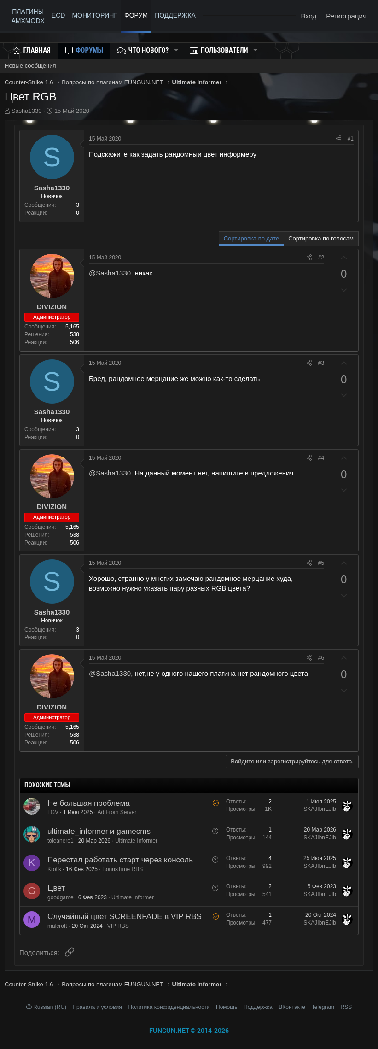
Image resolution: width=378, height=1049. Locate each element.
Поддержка (258, 1007)
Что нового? (148, 50)
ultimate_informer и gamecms (99, 831)
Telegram (323, 1007)
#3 (321, 363)
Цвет (56, 888)
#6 (321, 658)
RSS (346, 1007)
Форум (136, 15)
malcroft (57, 926)
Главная (37, 50)
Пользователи (224, 50)
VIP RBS (118, 926)
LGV (52, 812)
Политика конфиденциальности (168, 1007)
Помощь (226, 1007)
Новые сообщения (30, 65)
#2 (321, 257)
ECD (58, 15)
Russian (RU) (47, 1007)
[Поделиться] (338, 139)
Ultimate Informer (136, 841)
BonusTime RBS (122, 869)
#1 (351, 138)
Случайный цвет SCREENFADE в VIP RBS (124, 916)
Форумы (89, 50)
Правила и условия (97, 1007)
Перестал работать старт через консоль (120, 860)
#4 (321, 458)
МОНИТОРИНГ (94, 15)
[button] (175, 50)
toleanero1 (60, 841)
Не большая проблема (88, 803)
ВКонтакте (292, 1007)
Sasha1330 (27, 110)
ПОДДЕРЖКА (177, 15)
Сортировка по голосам (321, 238)
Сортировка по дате (251, 238)
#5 (321, 563)
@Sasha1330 (110, 273)
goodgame (60, 897)
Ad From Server (116, 812)
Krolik (54, 869)
